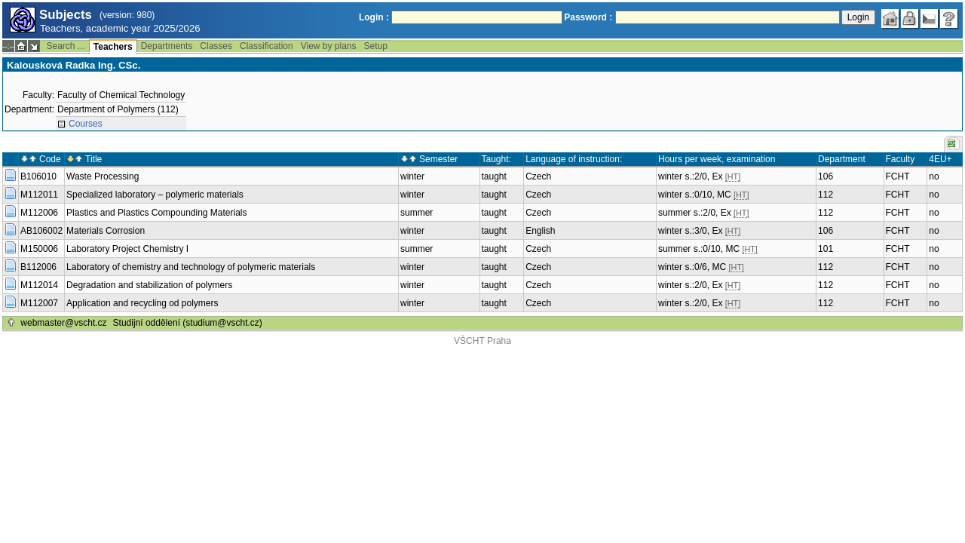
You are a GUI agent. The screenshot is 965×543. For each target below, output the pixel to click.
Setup (376, 46)
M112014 (39, 285)
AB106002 (41, 230)
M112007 (39, 303)
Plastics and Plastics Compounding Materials (156, 212)
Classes (216, 46)
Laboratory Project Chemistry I (127, 249)
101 (825, 249)
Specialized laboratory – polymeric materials (155, 194)
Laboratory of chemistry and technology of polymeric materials (190, 267)
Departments (167, 46)
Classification (266, 46)
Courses (86, 123)
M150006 (39, 249)
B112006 (38, 267)
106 (825, 176)
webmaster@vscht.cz (63, 323)
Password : (588, 17)
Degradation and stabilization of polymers (149, 285)
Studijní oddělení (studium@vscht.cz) (187, 323)
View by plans (329, 46)
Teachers (113, 46)
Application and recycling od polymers (142, 303)
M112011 (39, 194)
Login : (374, 17)
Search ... (65, 46)
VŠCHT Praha (482, 341)
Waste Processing (102, 176)
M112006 (39, 212)
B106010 (38, 176)
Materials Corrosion (105, 230)
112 (825, 194)
